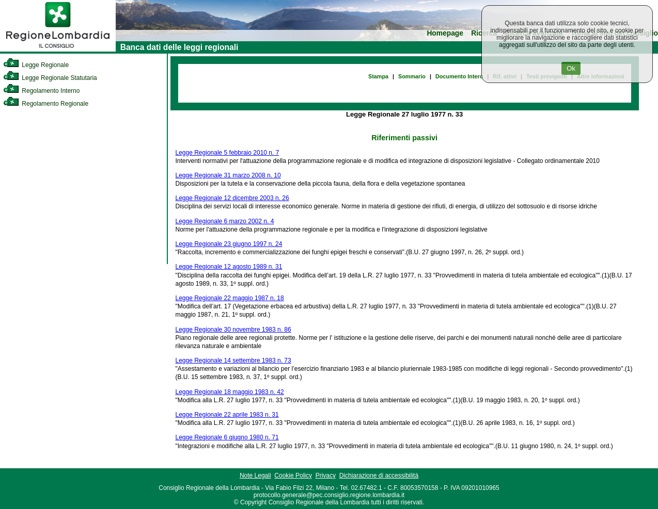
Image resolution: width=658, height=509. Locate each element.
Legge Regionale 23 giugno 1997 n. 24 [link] (229, 244)
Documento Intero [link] (459, 76)
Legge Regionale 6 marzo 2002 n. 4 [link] (225, 221)
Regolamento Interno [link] (41, 90)
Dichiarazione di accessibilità (378, 475)
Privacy (326, 475)
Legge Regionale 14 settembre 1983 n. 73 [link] (233, 360)
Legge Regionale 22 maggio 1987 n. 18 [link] (230, 298)
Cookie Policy (293, 475)
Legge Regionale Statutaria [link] (50, 77)
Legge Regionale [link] (36, 65)
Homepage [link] (445, 33)
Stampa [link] (378, 76)
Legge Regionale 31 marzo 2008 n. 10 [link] (228, 175)
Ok (571, 68)
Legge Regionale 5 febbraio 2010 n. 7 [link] (227, 152)
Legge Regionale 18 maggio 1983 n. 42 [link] (230, 392)
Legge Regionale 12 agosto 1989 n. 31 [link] (229, 266)
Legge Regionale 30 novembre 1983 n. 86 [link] (233, 329)
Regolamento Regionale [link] (45, 103)
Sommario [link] (412, 76)
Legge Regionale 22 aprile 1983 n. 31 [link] (227, 414)
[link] (58, 49)
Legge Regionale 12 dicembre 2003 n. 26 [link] (232, 198)
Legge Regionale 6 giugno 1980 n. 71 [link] (227, 437)
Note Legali (255, 475)
